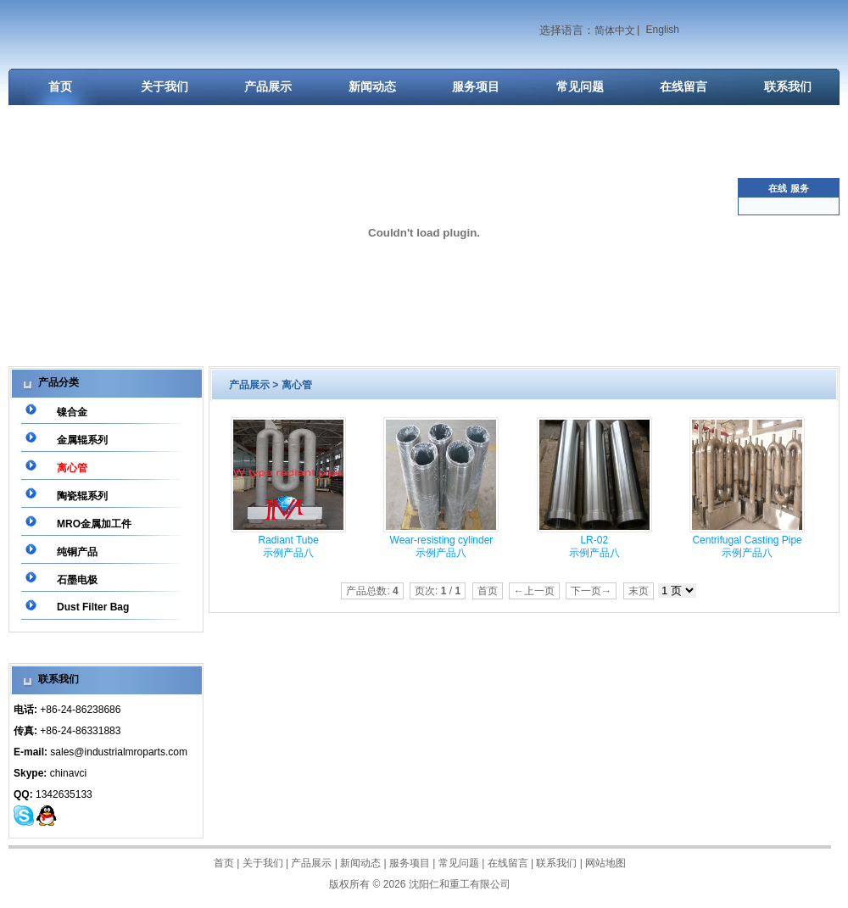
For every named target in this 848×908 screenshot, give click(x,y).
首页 (60, 86)
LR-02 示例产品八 (594, 546)
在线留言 (683, 86)
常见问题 (580, 86)
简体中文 (614, 30)
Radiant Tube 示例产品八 (288, 546)
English (662, 30)
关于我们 (164, 86)
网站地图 (605, 863)
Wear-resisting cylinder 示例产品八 (442, 546)
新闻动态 (372, 86)
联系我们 (788, 86)
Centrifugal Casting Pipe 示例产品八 (746, 546)
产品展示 (268, 86)
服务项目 (475, 86)
